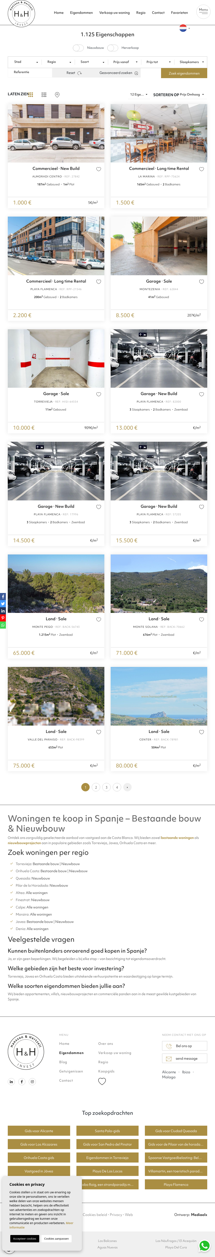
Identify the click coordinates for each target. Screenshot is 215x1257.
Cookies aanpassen (56, 1238)
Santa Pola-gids (107, 1131)
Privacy (116, 1214)
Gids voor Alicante (39, 1131)
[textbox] (26, 61)
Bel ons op (179, 1046)
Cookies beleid (95, 1214)
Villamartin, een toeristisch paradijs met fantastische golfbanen (177, 1171)
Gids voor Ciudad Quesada (176, 1131)
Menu (203, 11)
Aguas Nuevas (107, 1247)
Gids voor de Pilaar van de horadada (176, 1144)
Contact (158, 12)
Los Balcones (107, 1241)
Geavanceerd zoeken (119, 72)
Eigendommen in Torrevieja (107, 1157)
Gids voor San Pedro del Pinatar (107, 1144)
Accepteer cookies (24, 1238)
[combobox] (26, 62)
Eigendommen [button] (81, 12)
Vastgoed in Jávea (39, 1171)
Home (59, 12)
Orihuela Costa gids (39, 1157)
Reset (74, 72)
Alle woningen (37, 892)
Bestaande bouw (46, 864)
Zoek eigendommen (184, 73)
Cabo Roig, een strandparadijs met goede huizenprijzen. (109, 1184)
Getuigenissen (71, 1071)
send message (182, 1058)
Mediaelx (199, 1214)
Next (100, 133)
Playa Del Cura (176, 1247)
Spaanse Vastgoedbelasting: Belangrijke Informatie (177, 1157)
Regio (141, 12)
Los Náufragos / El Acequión (176, 1241)
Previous (12, 133)
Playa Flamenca (176, 1184)
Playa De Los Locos (107, 1171)
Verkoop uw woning (114, 12)
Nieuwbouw (70, 864)
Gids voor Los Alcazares (38, 1144)
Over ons (105, 1043)
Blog (63, 1062)
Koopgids (106, 1071)
